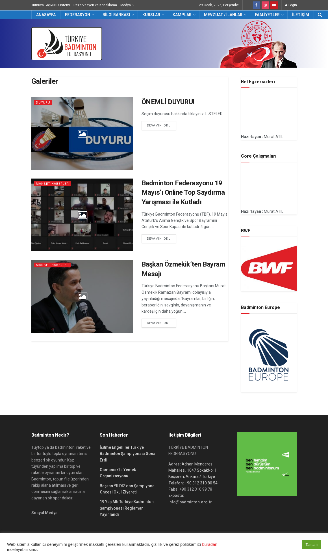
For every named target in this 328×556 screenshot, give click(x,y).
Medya (125, 5)
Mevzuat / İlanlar (223, 14)
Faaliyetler (267, 14)
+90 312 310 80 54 (201, 483)
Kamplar (182, 14)
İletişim (300, 14)
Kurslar (151, 14)
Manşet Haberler (52, 184)
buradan (209, 544)
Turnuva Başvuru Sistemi (50, 5)
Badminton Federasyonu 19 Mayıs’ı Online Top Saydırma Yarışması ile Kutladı (183, 192)
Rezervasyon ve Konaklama (95, 5)
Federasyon (77, 14)
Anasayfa (46, 14)
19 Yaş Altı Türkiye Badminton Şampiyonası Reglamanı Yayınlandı (127, 508)
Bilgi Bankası (116, 14)
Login (291, 5)
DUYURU (43, 102)
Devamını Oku (159, 125)
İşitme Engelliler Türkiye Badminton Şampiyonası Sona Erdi (127, 453)
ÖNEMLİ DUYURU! (168, 102)
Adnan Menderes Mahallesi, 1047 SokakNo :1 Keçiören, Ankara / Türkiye (192, 470)
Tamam (311, 544)
